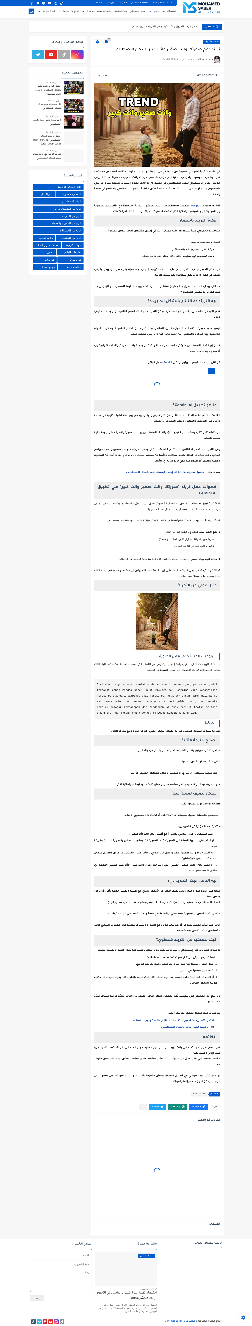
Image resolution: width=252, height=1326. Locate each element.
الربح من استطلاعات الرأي (66, 208)
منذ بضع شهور (148, 1288)
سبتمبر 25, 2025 (53, 150)
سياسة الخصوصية (162, 3)
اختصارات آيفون (104, 12)
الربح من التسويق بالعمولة (66, 223)
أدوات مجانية (49, 12)
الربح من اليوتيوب (71, 237)
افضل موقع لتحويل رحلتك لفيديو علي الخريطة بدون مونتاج (165, 26)
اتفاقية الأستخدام (139, 3)
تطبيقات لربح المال (48, 245)
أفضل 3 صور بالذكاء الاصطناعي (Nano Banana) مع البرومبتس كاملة (47, 140)
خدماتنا (98, 3)
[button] (198, 1107)
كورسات (91, 12)
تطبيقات (171, 12)
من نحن (110, 3)
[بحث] (31, 12)
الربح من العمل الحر (70, 230)
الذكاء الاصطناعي (137, 12)
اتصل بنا (123, 3)
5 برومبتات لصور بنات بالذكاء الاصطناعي (47, 122)
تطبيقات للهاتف (72, 252)
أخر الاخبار (46, 194)
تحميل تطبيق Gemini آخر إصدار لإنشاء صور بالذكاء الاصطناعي (165, 472)
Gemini (168, 362)
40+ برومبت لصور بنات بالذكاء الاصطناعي (187, 1027)
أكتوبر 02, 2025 (54, 100)
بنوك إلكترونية (73, 245)
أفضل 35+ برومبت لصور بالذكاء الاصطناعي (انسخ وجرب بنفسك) (173, 1020)
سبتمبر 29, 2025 (53, 82)
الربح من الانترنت (71, 12)
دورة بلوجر (75, 259)
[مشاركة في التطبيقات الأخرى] (143, 1107)
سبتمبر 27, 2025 (53, 116)
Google (195, 206)
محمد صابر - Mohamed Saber (180, 1321)
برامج (156, 12)
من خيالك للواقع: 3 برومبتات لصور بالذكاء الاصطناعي (47, 156)
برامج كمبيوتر (45, 237)
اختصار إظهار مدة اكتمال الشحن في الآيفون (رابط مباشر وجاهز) (126, 1295)
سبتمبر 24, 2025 (53, 132)
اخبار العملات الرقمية (69, 186)
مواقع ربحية (48, 266)
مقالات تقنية (121, 12)
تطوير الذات (46, 252)
